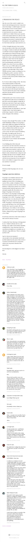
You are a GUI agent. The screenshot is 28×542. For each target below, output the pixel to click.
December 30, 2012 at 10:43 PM (14, 488)
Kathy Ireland (10, 292)
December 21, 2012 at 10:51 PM (13, 408)
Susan (8, 412)
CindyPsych (10, 327)
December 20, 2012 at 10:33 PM (13, 350)
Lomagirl (9, 426)
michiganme (10, 354)
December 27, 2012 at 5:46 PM (13, 451)
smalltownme (10, 283)
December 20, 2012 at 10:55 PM (13, 364)
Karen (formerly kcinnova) (13, 456)
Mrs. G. (8, 339)
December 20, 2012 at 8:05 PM (13, 323)
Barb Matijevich (11, 492)
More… (15, 10)
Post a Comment (6, 526)
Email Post (8, 259)
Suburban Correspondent (13, 395)
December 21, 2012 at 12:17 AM (13, 400)
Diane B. (9, 444)
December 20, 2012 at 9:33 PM (13, 334)
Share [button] (3, 259)
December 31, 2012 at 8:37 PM (13, 522)
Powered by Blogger (14, 535)
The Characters (7, 10)
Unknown (9, 267)
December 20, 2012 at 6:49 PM (13, 288)
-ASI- (18, 537)
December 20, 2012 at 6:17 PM (13, 279)
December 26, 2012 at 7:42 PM (13, 440)
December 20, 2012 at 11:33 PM (13, 391)
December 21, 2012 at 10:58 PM (13, 422)
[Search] (25, 2)
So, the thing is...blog (10, 5)
